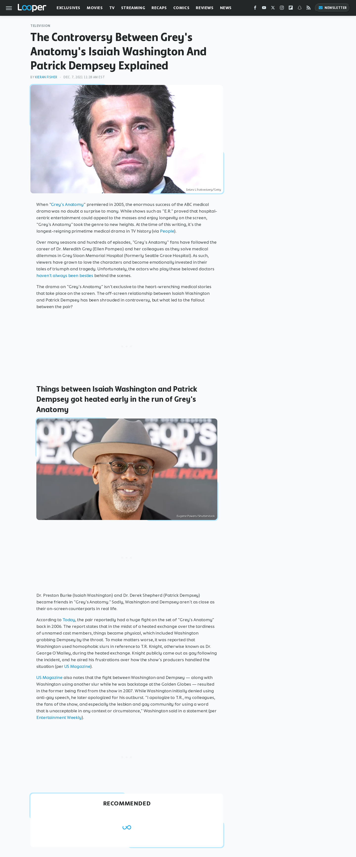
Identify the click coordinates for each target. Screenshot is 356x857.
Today (69, 620)
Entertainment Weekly (59, 717)
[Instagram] (281, 8)
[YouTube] (264, 8)
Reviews (204, 7)
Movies (95, 7)
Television (40, 25)
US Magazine (77, 666)
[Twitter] (272, 8)
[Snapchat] (299, 8)
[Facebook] (255, 8)
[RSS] (308, 8)
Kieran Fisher (46, 77)
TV (112, 7)
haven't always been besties (64, 276)
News (226, 7)
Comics (181, 7)
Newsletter (332, 8)
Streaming (133, 7)
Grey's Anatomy (67, 204)
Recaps (159, 7)
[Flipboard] (290, 8)
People (167, 231)
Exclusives (68, 7)
